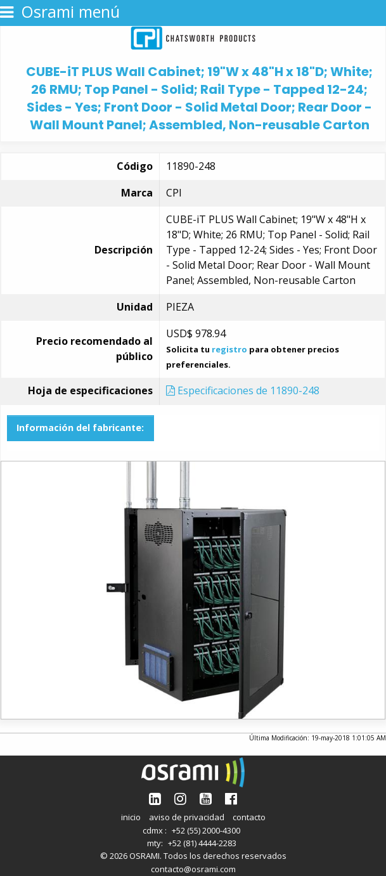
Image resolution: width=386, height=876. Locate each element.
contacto (249, 817)
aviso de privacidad (186, 817)
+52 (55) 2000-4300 (206, 830)
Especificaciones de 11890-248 (242, 390)
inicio (131, 817)
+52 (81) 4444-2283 (202, 843)
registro (229, 349)
